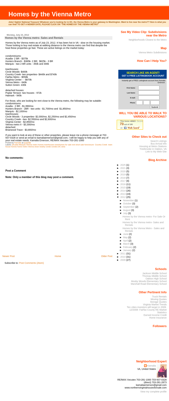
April (126, 240)
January (127, 250)
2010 (123, 257)
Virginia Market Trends (155, 304)
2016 (123, 184)
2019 (123, 174)
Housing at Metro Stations (153, 146)
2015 (123, 187)
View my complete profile (153, 391)
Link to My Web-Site (156, 151)
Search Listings (158, 141)
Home (58, 256)
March (126, 243)
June (126, 234)
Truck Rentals (159, 296)
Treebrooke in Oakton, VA (153, 149)
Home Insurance (158, 317)
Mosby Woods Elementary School (149, 281)
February (128, 247)
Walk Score (137, 121)
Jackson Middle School (154, 273)
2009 (123, 260)
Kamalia (151, 365)
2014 (123, 190)
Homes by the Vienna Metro (49, 14)
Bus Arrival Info (159, 143)
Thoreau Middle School (154, 276)
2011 (123, 253)
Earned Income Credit (155, 315)
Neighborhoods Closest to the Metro (148, 39)
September (129, 207)
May (125, 237)
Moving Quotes (159, 299)
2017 (123, 181)
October (127, 203)
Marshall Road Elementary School (149, 284)
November (129, 200)
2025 (123, 165)
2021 (123, 168)
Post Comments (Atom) (31, 263)
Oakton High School (156, 278)
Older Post (106, 256)
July (125, 213)
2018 (123, 177)
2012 (123, 197)
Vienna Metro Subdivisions (153, 52)
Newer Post (8, 256)
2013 (123, 194)
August (127, 210)
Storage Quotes (158, 302)
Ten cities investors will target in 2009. (147, 307)
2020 (123, 171)
